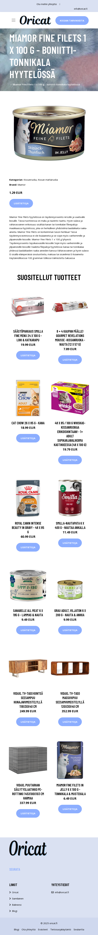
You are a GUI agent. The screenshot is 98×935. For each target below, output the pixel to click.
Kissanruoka (30, 179)
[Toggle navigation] (13, 20)
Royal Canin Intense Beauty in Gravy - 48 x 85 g (28, 527)
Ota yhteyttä (28, 929)
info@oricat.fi (80, 8)
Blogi (14, 910)
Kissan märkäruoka (48, 179)
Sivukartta (79, 929)
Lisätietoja (21, 203)
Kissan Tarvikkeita (72, 20)
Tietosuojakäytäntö (60, 929)
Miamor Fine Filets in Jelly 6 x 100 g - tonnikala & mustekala (70, 789)
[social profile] (59, 4)
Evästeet (43, 929)
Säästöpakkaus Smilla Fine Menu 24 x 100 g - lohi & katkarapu (28, 335)
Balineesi (16, 904)
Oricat (15, 892)
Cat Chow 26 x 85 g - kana (28, 423)
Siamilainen (17, 898)
